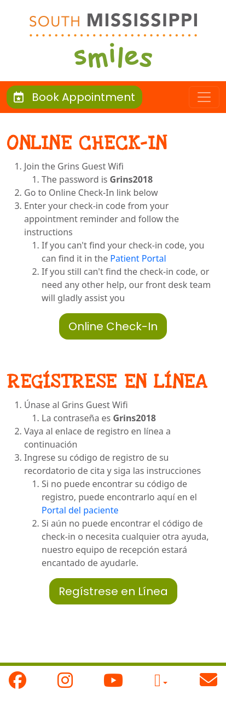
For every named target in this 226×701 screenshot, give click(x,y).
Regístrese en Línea (113, 591)
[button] (160, 683)
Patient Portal (138, 258)
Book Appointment (74, 97)
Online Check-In (113, 326)
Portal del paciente (80, 510)
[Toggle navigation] (204, 97)
